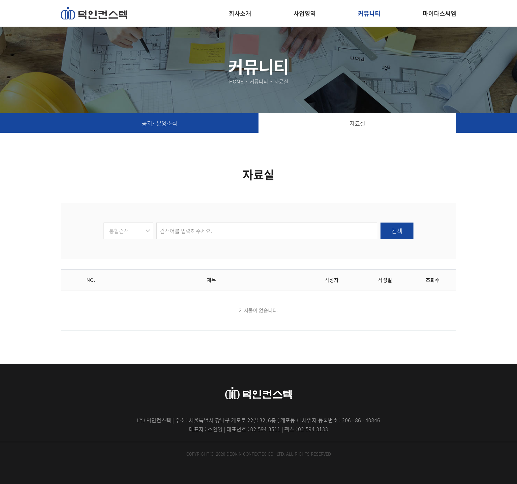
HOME (236, 81)
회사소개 (240, 13)
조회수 (433, 280)
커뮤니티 (369, 13)
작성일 (385, 280)
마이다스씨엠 (439, 13)
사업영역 (304, 13)
